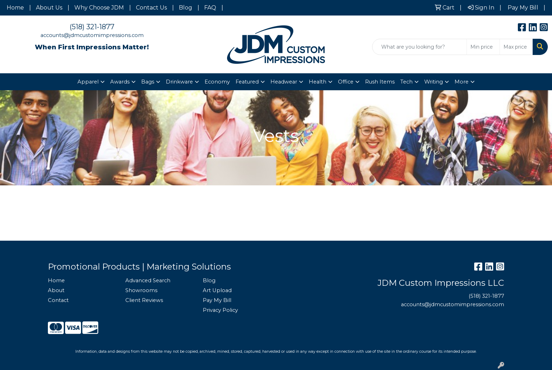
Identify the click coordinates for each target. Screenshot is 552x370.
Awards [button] (120, 82)
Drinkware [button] (179, 82)
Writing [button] (433, 82)
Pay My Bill (217, 300)
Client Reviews (144, 300)
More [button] (461, 82)
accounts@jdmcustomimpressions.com (92, 35)
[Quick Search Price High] (516, 47)
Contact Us (151, 7)
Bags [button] (147, 82)
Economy (217, 82)
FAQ (210, 7)
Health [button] (317, 82)
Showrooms (141, 290)
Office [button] (345, 82)
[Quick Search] (419, 47)
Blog (185, 7)
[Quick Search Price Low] (483, 47)
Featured (247, 82)
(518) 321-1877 (92, 27)
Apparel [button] (88, 82)
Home (15, 7)
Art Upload (217, 290)
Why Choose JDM (99, 7)
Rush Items (380, 82)
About (56, 290)
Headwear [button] (283, 82)
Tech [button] (406, 82)
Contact (58, 300)
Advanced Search (147, 280)
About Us (49, 7)
